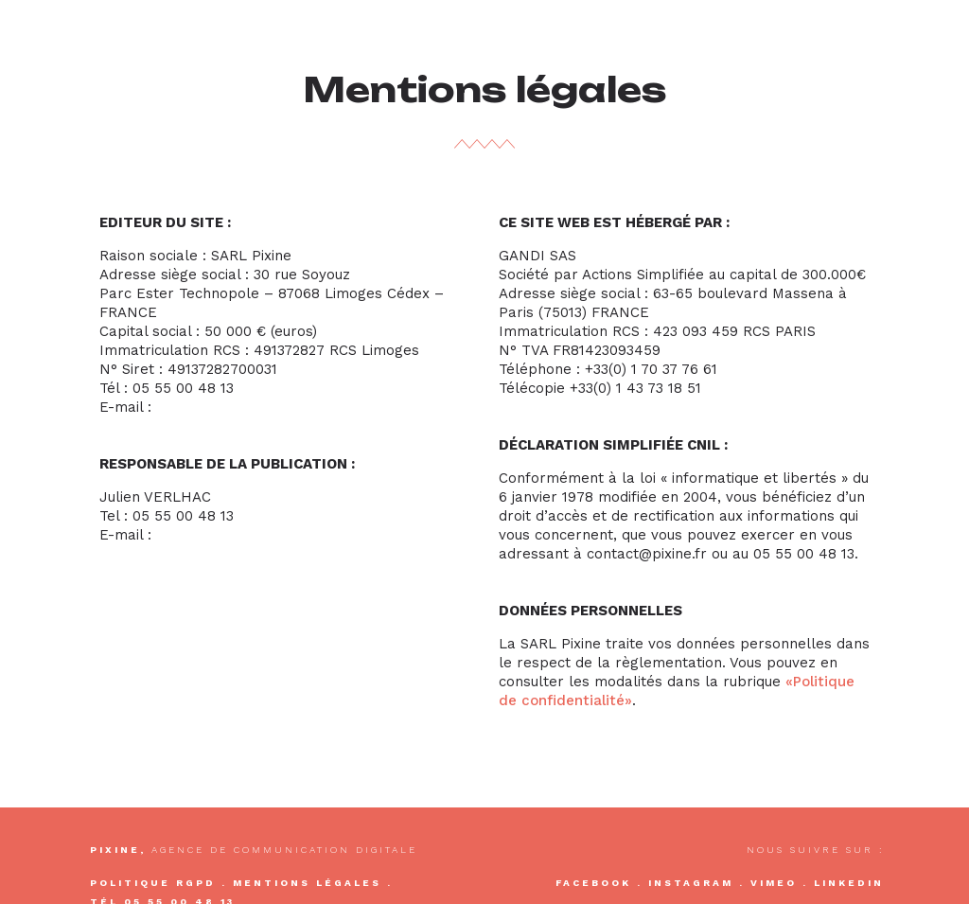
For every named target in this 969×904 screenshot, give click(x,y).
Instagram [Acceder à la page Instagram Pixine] (690, 882)
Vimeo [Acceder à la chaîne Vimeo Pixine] (773, 882)
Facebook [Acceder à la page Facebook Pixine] (593, 882)
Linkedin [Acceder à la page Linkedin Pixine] (849, 882)
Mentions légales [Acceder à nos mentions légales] (307, 882)
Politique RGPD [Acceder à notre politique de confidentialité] (153, 882)
